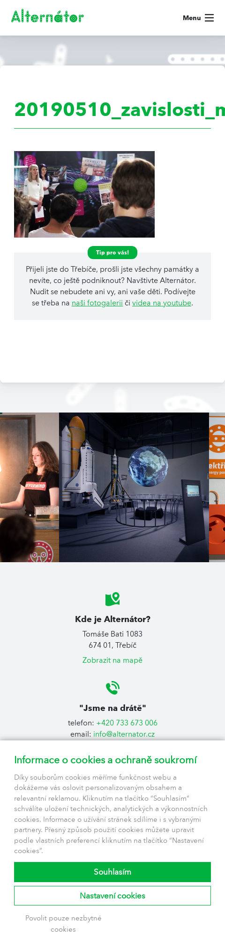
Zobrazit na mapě (112, 660)
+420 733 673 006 (127, 722)
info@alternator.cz (124, 734)
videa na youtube (161, 302)
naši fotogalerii (97, 302)
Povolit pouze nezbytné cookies (63, 924)
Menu (192, 18)
